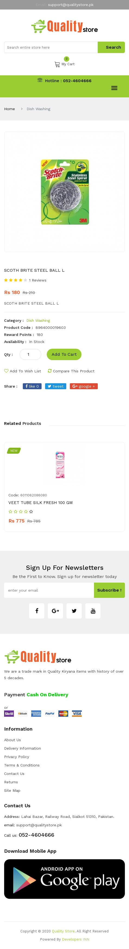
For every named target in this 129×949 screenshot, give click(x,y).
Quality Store (63, 931)
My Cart (64, 64)
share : (10, 386)
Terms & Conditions (22, 765)
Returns (11, 782)
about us (12, 740)
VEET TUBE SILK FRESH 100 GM (40, 502)
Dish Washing (38, 320)
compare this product (71, 371)
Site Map (12, 790)
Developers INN (75, 939)
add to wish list (22, 371)
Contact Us (14, 773)
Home (9, 109)
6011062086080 (33, 495)
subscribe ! (110, 590)
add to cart (63, 354)
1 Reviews (37, 280)
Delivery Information (22, 748)
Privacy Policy (16, 757)
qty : (8, 354)
